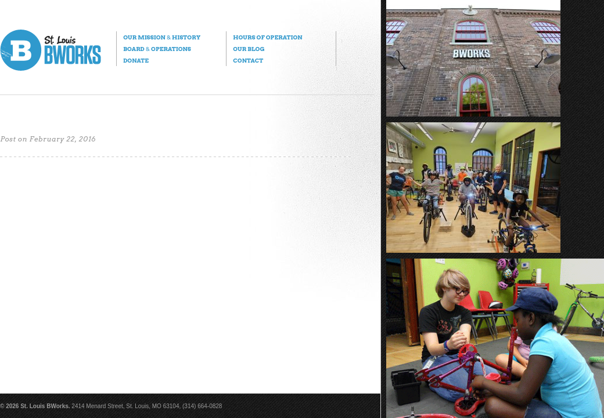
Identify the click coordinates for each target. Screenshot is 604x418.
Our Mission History (161, 37)
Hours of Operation (267, 37)
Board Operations (157, 48)
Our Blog (248, 48)
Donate (136, 60)
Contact (248, 60)
